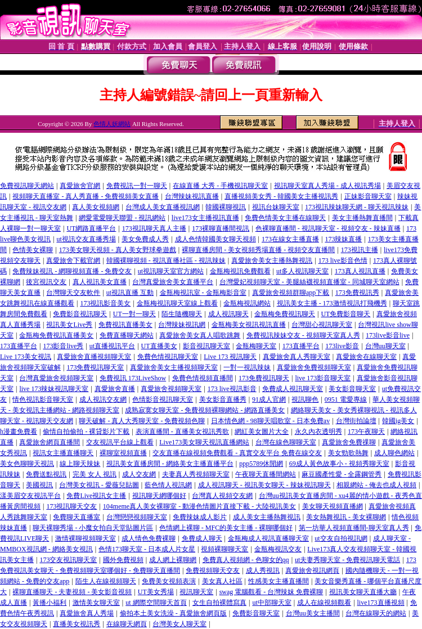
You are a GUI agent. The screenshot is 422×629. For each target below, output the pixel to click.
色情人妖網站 (112, 123)
